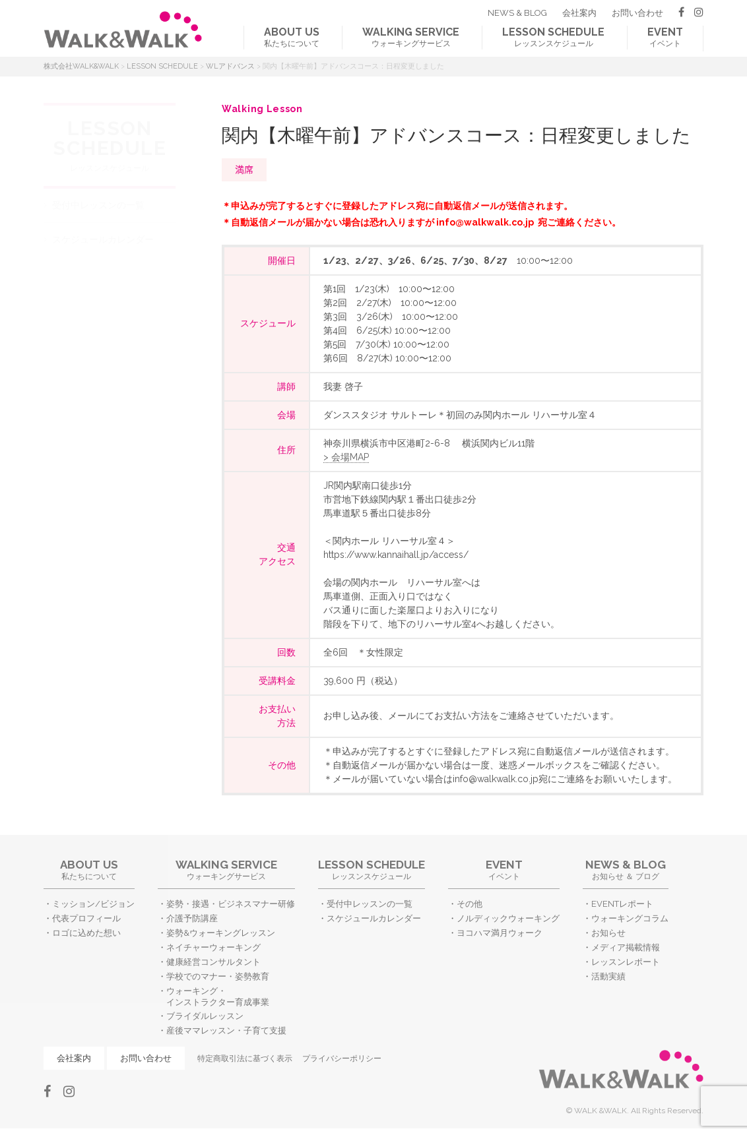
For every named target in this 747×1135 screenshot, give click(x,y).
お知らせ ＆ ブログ (625, 869)
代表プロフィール (86, 918)
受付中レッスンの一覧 (98, 205)
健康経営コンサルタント (213, 962)
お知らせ (608, 933)
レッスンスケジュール (553, 37)
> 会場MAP (346, 457)
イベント (665, 37)
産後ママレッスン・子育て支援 (226, 1030)
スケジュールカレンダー (103, 239)
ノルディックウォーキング (508, 918)
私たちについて (291, 37)
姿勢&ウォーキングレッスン (220, 933)
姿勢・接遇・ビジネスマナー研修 (230, 904)
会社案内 (579, 13)
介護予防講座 (192, 918)
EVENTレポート (622, 904)
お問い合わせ (637, 13)
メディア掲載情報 (625, 947)
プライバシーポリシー (341, 1058)
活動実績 (608, 976)
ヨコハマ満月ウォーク (499, 933)
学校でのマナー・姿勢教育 (217, 976)
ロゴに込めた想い (86, 933)
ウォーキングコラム (629, 918)
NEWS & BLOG (517, 13)
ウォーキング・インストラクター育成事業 (217, 996)
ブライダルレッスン (205, 1016)
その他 (469, 904)
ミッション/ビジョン (93, 904)
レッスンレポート (625, 962)
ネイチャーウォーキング (213, 947)
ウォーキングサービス (410, 37)
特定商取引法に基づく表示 (244, 1058)
